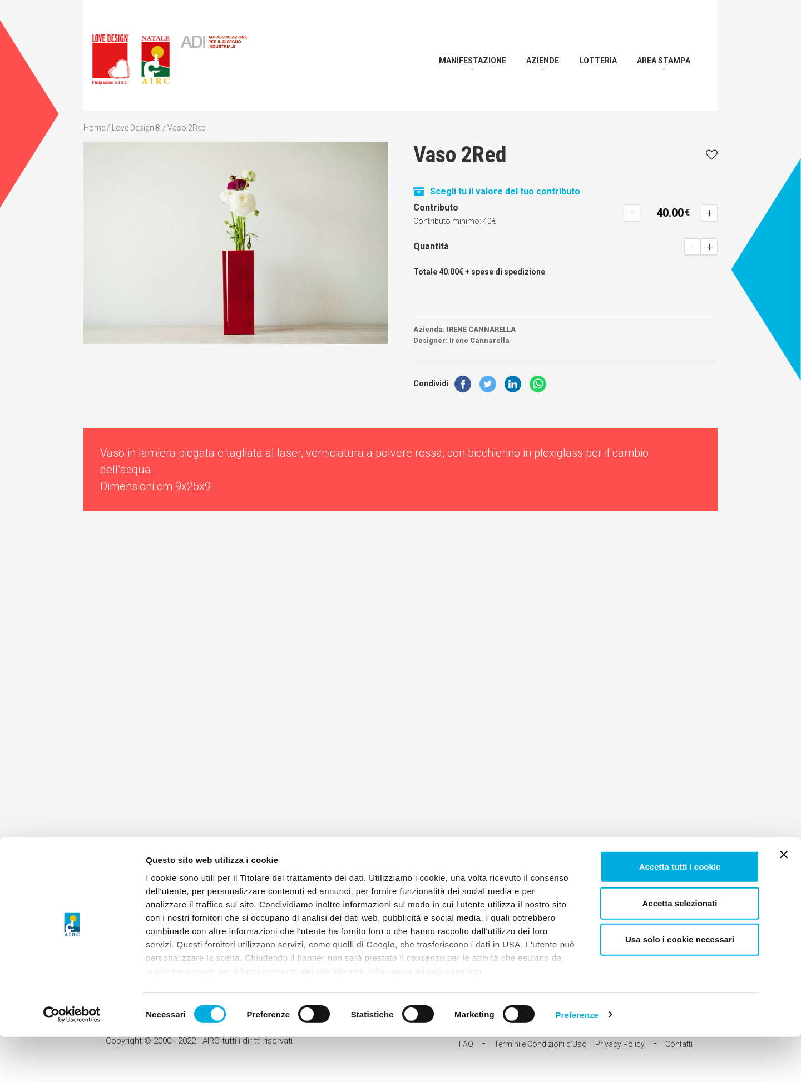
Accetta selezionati (679, 949)
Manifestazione (472, 60)
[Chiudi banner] (784, 901)
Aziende (542, 60)
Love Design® (136, 127)
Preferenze (577, 1061)
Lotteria (598, 60)
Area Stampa (663, 60)
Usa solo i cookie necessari (679, 986)
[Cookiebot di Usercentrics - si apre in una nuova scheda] (72, 1061)
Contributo (435, 207)
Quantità (431, 246)
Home (94, 127)
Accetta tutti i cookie (680, 913)
